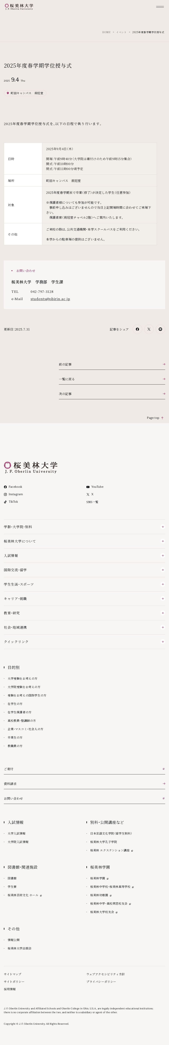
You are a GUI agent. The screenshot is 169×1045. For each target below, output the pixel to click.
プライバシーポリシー (101, 982)
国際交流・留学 (15, 569)
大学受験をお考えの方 (22, 678)
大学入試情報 (17, 833)
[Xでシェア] (149, 329)
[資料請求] (84, 783)
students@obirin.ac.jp (50, 298)
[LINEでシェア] (160, 329)
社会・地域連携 (15, 627)
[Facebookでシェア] (137, 329)
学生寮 (12, 887)
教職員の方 (15, 746)
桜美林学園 (99, 878)
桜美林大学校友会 (104, 912)
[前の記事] (112, 364)
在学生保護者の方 (20, 712)
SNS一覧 (92, 502)
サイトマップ (12, 974)
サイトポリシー (14, 982)
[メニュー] (160, 7)
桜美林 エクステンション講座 (112, 850)
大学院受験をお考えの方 (24, 687)
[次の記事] (112, 393)
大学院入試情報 (18, 842)
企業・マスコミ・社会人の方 (25, 729)
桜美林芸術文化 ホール (25, 895)
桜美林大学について (20, 541)
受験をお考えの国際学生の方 (27, 695)
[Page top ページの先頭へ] (155, 418)
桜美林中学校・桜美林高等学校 (112, 887)
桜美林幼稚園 (101, 895)
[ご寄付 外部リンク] (84, 768)
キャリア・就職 (15, 598)
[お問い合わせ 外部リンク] (84, 798)
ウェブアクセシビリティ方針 (105, 974)
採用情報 (10, 989)
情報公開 (14, 940)
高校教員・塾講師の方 (22, 720)
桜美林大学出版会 (20, 948)
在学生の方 (15, 704)
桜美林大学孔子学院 (103, 842)
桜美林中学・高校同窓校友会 (111, 903)
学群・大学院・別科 (18, 526)
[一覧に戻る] (112, 379)
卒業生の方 (15, 737)
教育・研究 (12, 612)
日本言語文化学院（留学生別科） (111, 833)
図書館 (12, 878)
